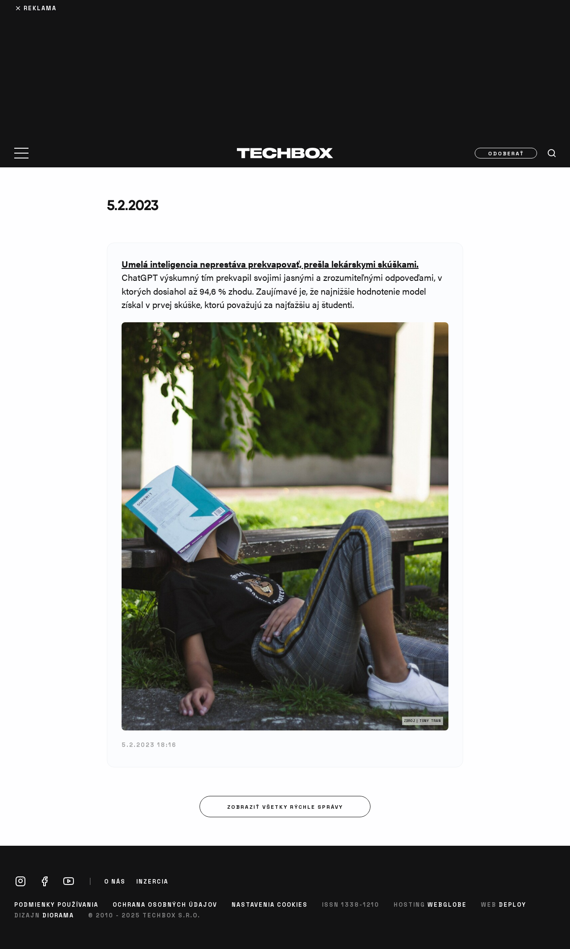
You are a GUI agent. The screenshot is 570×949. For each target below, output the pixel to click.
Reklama (40, 8)
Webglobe (447, 904)
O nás (115, 881)
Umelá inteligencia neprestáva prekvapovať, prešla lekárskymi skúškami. (270, 263)
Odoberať (506, 153)
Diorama (58, 915)
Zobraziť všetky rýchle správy (285, 807)
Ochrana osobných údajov (165, 904)
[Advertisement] (285, 67)
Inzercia (152, 881)
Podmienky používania (56, 904)
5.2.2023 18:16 (149, 744)
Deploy (512, 904)
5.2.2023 (132, 205)
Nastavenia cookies (270, 904)
